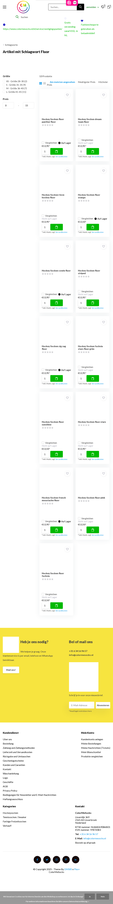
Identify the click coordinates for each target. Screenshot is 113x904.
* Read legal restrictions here (80, 718)
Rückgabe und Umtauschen (16, 763)
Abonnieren (103, 712)
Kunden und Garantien (14, 771)
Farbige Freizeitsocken (14, 828)
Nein (103, 896)
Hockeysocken (10, 819)
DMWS (68, 876)
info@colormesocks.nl (81, 661)
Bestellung (8, 750)
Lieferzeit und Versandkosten (17, 759)
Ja (89, 896)
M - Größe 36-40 (15, 88)
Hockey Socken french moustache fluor (54, 503)
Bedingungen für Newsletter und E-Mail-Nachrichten (29, 801)
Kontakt (7, 776)
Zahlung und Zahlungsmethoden (19, 754)
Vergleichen (50, 139)
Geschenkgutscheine (13, 767)
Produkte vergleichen (92, 763)
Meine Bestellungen (91, 750)
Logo (5, 784)
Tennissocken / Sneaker (14, 824)
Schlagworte (11, 44)
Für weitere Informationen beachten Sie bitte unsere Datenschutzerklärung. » (57, 901)
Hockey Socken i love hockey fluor (53, 197)
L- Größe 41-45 (14, 91)
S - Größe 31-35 (14, 84)
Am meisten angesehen (62, 82)
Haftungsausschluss (13, 806)
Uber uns (7, 746)
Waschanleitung (11, 780)
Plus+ (77, 876)
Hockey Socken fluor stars (93, 426)
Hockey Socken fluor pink (92, 502)
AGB (5, 793)
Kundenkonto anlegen (92, 746)
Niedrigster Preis (86, 82)
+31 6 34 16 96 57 (78, 657)
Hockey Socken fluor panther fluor (53, 120)
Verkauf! (7, 832)
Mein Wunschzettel (91, 759)
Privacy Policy (10, 797)
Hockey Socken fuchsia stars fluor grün (91, 350)
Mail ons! (11, 676)
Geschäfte (8, 789)
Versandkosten (62, 156)
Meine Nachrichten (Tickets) (95, 754)
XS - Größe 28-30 (15, 81)
